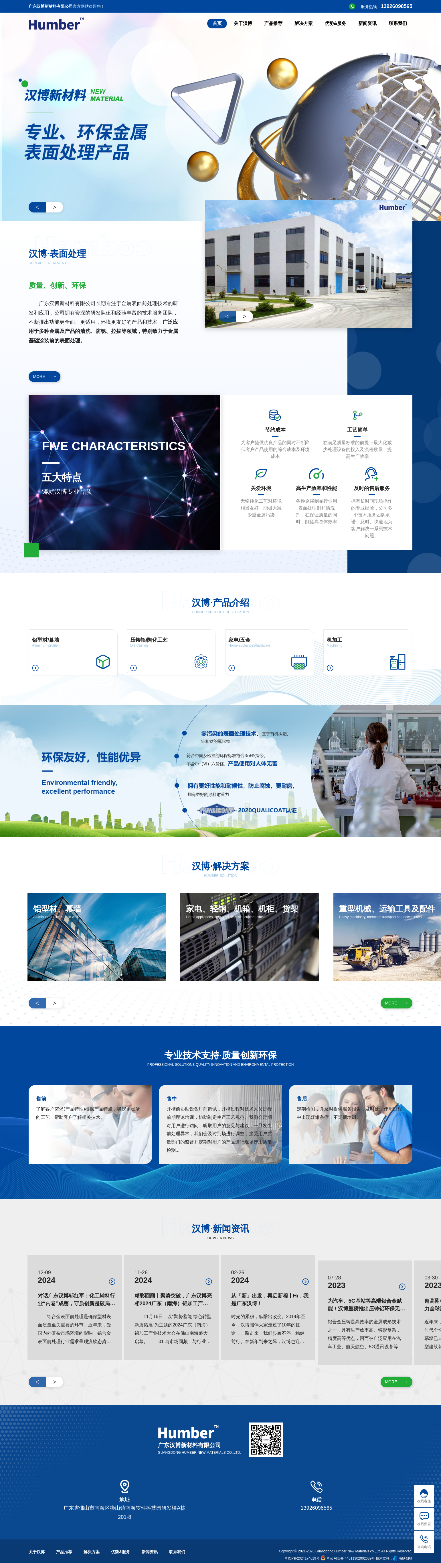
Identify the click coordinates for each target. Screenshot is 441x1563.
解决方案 (92, 1541)
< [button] (37, 207)
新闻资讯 (150, 1541)
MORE (44, 376)
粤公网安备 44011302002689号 (348, 1548)
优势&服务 (120, 1541)
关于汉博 (37, 1541)
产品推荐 (64, 1541)
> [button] (54, 207)
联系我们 (177, 1541)
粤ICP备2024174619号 (302, 1548)
